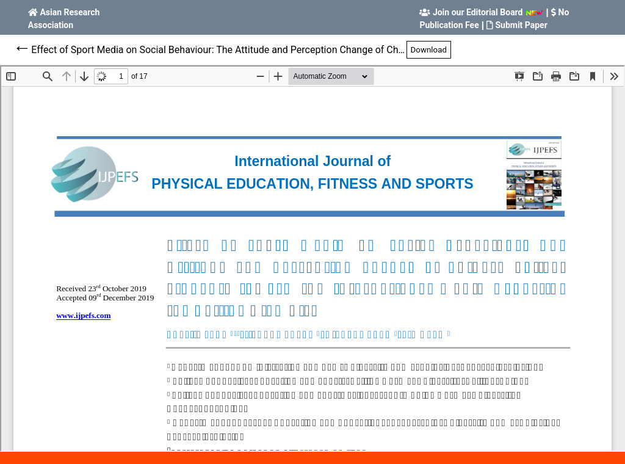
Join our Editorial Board (478, 12)
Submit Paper (521, 25)
